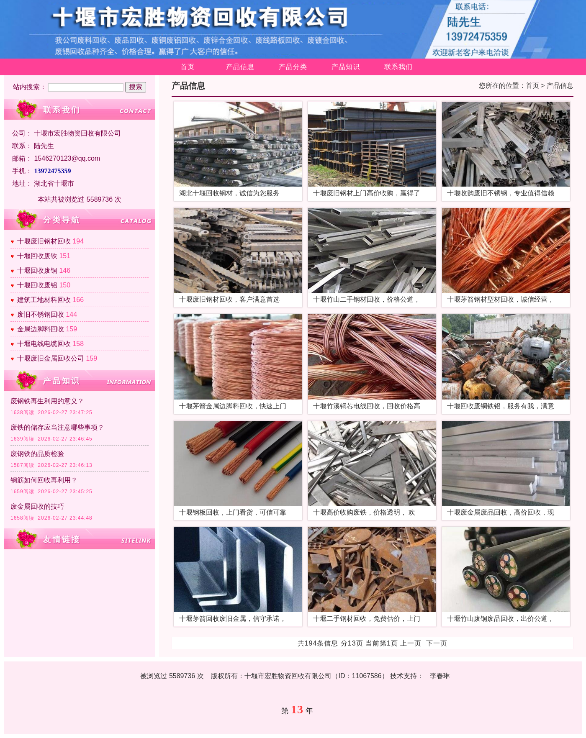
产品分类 (293, 66)
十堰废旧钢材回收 (44, 241)
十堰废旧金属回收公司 (50, 358)
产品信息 (240, 66)
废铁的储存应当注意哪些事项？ (57, 427)
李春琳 (440, 675)
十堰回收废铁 (37, 255)
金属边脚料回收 (40, 329)
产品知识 (346, 66)
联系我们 (398, 66)
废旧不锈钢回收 (40, 314)
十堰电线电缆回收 (44, 343)
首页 (187, 66)
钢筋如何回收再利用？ (43, 480)
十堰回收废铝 (37, 285)
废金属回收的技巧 (37, 506)
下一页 (436, 643)
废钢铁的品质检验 (37, 453)
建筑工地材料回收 (44, 299)
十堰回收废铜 (37, 270)
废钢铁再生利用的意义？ (47, 401)
